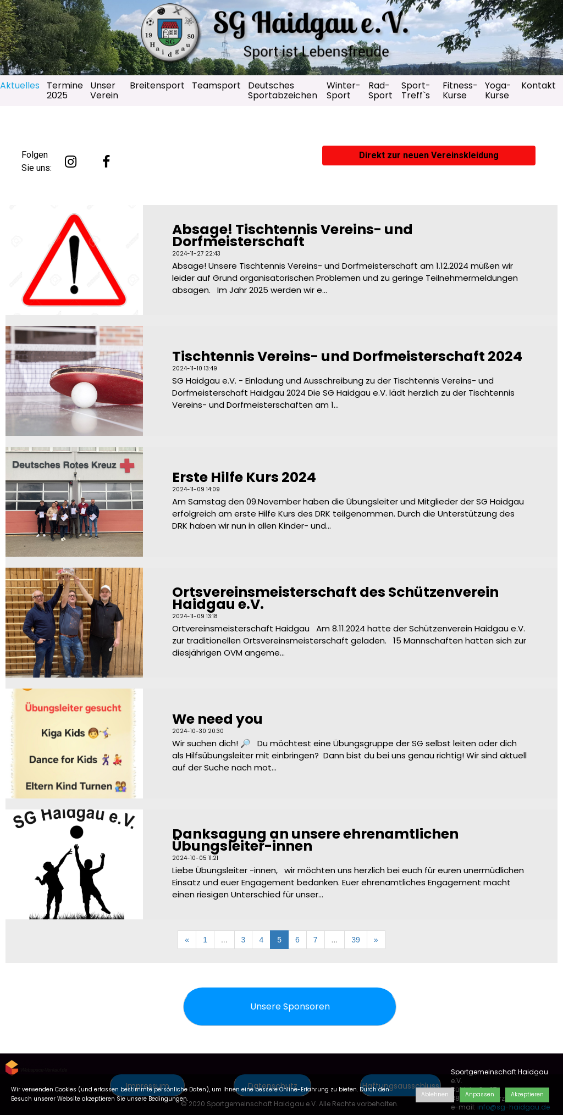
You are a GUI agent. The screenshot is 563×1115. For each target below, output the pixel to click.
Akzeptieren (527, 1094)
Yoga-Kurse (498, 90)
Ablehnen (435, 1094)
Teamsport (216, 85)
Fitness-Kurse (460, 90)
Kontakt (538, 85)
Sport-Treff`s (415, 90)
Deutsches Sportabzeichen (282, 90)
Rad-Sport (380, 90)
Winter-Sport (344, 90)
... (224, 939)
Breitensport (157, 85)
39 (355, 939)
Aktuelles (20, 85)
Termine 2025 (65, 90)
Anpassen (479, 1094)
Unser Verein (104, 90)
